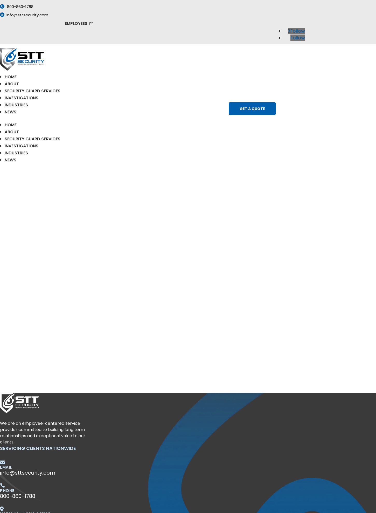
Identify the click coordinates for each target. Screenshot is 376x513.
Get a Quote (252, 108)
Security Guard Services (32, 91)
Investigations (21, 98)
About (12, 84)
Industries (16, 105)
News (10, 112)
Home (11, 77)
